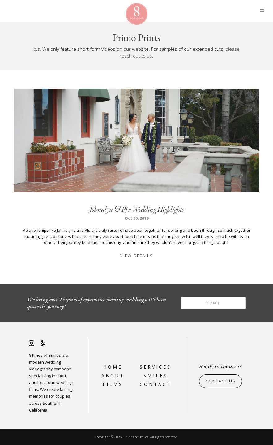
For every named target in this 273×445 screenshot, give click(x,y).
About (112, 375)
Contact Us (221, 381)
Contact (155, 384)
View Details (136, 255)
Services (155, 367)
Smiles (155, 375)
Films (113, 384)
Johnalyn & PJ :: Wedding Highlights (137, 209)
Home (112, 367)
